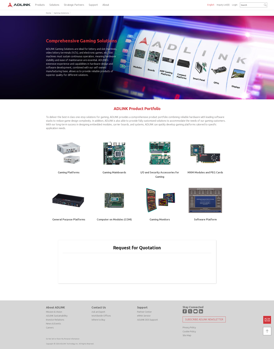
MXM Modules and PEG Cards (205, 172)
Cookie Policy (189, 331)
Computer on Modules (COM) (114, 219)
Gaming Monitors (160, 219)
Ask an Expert (98, 311)
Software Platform (205, 219)
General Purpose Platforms (68, 219)
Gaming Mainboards (114, 172)
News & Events (53, 323)
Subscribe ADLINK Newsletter (204, 319)
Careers (50, 327)
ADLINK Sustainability (56, 315)
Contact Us (99, 307)
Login (234, 5)
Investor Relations (55, 319)
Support (142, 307)
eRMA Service (144, 315)
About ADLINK (55, 307)
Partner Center (144, 311)
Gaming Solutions (61, 13)
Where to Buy (98, 319)
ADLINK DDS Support (147, 319)
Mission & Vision (54, 311)
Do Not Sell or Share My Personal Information (62, 339)
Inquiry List (223, 5)
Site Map (187, 335)
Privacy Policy (189, 327)
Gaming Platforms (68, 172)
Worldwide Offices (101, 315)
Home (48, 13)
